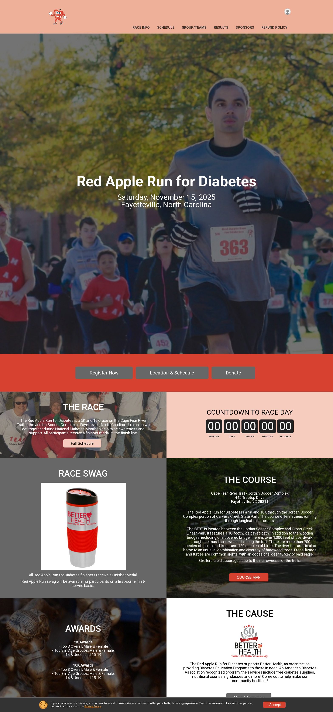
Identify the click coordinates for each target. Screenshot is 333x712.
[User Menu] (287, 12)
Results (221, 27)
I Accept (274, 705)
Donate (233, 373)
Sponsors (245, 27)
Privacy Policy (93, 706)
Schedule (165, 27)
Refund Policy (274, 27)
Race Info (141, 27)
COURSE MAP (249, 594)
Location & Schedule (172, 373)
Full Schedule (82, 453)
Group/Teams (194, 27)
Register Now (104, 373)
